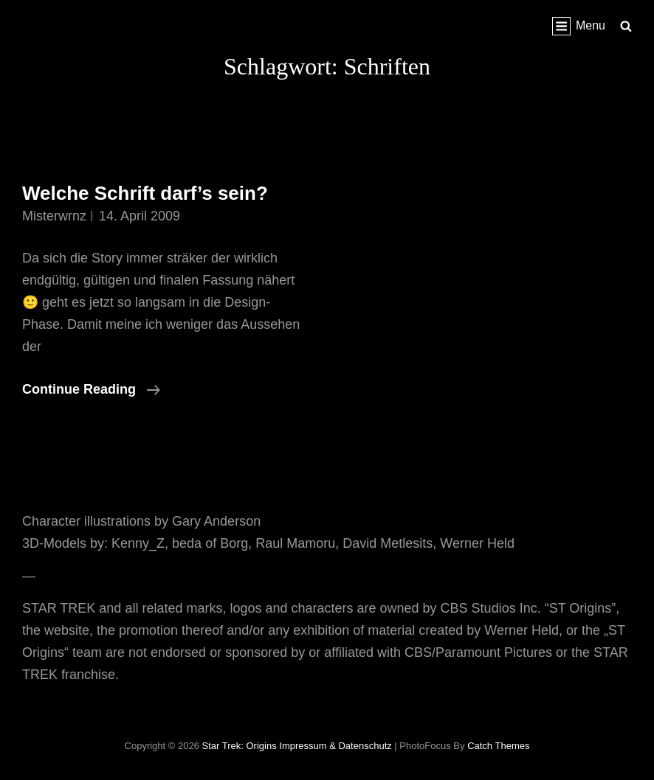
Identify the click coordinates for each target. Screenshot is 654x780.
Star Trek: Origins (239, 745)
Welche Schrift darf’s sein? (145, 193)
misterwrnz (54, 216)
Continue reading (91, 389)
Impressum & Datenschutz (335, 745)
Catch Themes (498, 745)
